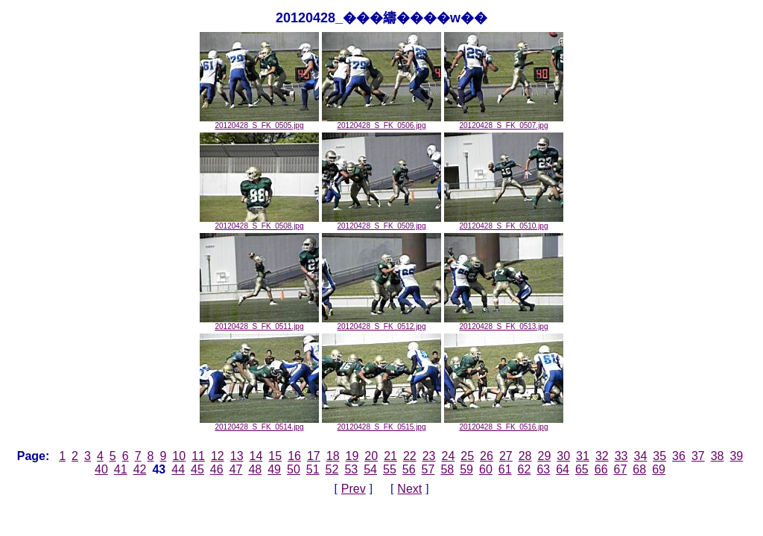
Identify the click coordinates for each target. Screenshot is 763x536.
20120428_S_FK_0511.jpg (259, 323)
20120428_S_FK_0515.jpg (381, 423)
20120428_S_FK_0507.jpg (503, 122)
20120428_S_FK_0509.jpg (381, 222)
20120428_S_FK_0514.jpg (259, 423)
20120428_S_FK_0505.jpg (259, 122)
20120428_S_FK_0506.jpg (381, 122)
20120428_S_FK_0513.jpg (503, 323)
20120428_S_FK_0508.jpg (259, 222)
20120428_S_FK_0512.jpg (381, 323)
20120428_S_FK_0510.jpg (503, 222)
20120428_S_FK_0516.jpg (503, 423)
